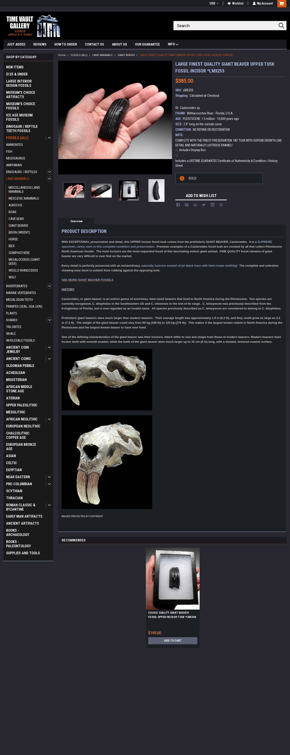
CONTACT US (94, 44)
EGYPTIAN (14, 470)
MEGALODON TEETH (19, 300)
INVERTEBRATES (16, 286)
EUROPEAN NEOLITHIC (23, 426)
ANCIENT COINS (18, 359)
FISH (9, 152)
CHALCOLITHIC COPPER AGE (17, 435)
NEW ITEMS (15, 67)
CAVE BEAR (16, 219)
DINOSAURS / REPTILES (21, 172)
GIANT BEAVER (18, 226)
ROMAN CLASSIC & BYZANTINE (20, 507)
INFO (173, 45)
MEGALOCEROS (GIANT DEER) (24, 262)
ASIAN (11, 456)
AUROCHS (15, 205)
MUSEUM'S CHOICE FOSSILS (20, 106)
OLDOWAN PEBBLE (20, 366)
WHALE (11, 334)
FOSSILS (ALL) (17, 138)
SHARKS (11, 320)
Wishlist (235, 3)
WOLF (12, 277)
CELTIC (11, 463)
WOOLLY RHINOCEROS (23, 270)
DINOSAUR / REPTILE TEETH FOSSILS (22, 128)
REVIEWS (39, 44)
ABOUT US (119, 44)
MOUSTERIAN (16, 380)
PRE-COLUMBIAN (19, 484)
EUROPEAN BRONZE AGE (21, 446)
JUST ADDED (16, 44)
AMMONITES (14, 145)
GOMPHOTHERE (19, 253)
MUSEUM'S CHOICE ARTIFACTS (20, 94)
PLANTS (11, 313)
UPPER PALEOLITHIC (21, 405)
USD (213, 3)
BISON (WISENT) (19, 232)
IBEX (11, 246)
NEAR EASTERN (18, 477)
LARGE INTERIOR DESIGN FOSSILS (19, 83)
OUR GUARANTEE (147, 44)
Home (62, 55)
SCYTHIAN (14, 491)
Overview (76, 221)
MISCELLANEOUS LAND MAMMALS (24, 190)
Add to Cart (173, 640)
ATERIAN (13, 398)
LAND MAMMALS (17, 179)
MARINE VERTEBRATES (21, 293)
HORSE (13, 239)
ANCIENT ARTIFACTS (22, 523)
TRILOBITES (13, 327)
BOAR (12, 212)
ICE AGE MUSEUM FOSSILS (19, 117)
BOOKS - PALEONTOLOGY (18, 544)
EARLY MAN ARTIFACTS (24, 516)
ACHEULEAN (15, 373)
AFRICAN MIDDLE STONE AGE (19, 389)
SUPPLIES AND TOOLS (23, 553)
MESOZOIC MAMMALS (24, 198)
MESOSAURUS (15, 158)
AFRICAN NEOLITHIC (22, 419)
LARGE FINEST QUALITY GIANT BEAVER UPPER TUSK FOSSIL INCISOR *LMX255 (186, 55)
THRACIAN (14, 498)
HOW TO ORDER (65, 44)
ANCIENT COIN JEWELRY (17, 349)
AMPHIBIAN (14, 165)
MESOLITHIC (15, 412)
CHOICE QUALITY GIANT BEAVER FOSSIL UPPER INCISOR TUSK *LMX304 (172, 615)
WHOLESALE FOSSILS (20, 340)
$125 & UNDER (17, 74)
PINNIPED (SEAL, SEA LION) (24, 306)
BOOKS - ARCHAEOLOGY (17, 532)
